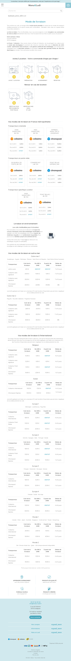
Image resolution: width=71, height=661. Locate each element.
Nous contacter (35, 617)
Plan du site (35, 655)
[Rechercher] (35, 11)
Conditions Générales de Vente (35, 651)
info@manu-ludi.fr (35, 603)
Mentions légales (35, 650)
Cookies (35, 653)
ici (26, 239)
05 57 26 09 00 (35, 602)
